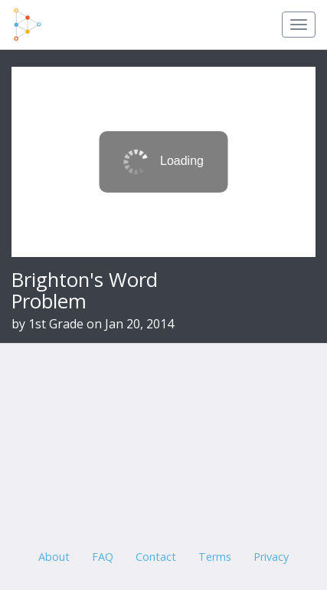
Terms (214, 556)
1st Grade (55, 323)
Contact (156, 556)
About (54, 556)
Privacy (271, 556)
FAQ (102, 556)
